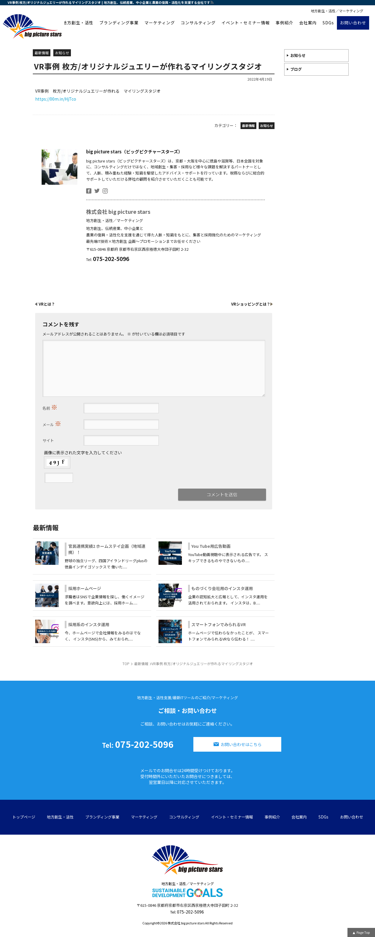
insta (105, 191)
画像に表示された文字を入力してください (83, 452)
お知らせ (298, 55)
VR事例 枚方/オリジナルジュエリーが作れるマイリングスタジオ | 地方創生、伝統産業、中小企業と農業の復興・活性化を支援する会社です (109, 2)
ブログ (296, 69)
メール (51, 423)
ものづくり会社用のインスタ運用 (222, 588)
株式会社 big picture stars (118, 211)
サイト (48, 440)
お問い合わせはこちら (241, 744)
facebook (88, 191)
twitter (97, 191)
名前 (49, 406)
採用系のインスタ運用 (88, 624)
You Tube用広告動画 (211, 546)
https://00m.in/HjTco (55, 99)
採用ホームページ (84, 588)
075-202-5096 (138, 744)
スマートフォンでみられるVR (218, 624)
